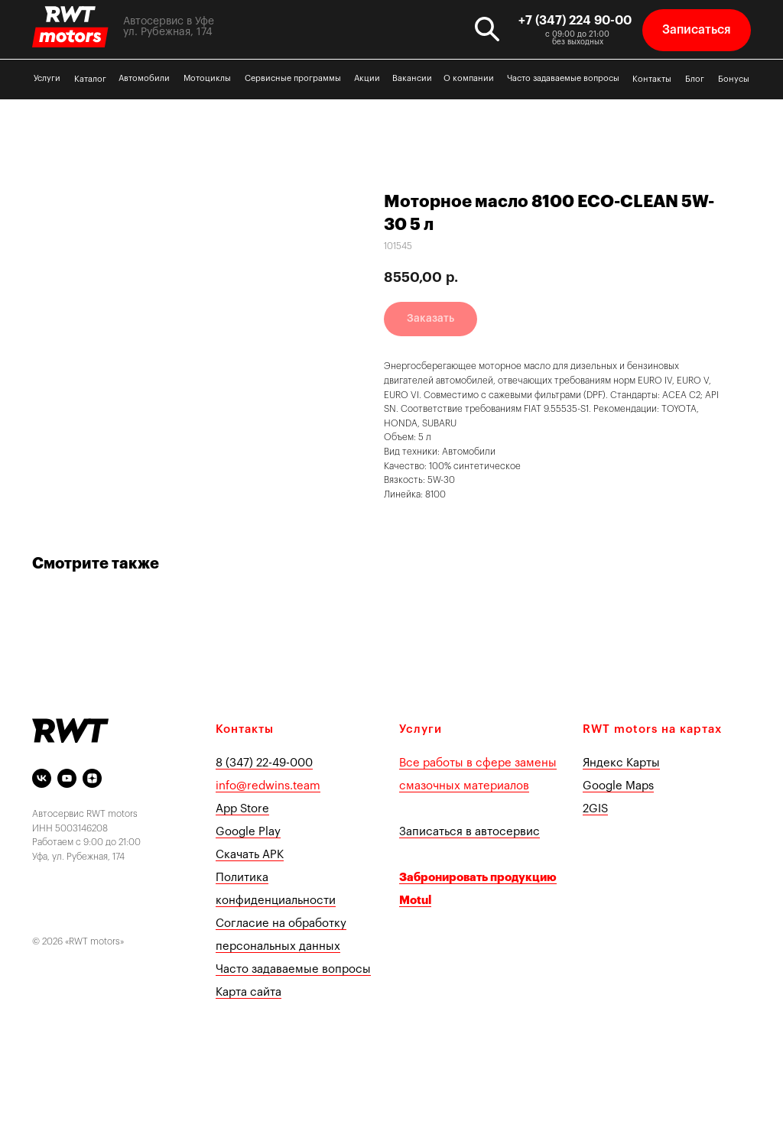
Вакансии (412, 78)
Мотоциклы (207, 78)
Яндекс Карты (621, 763)
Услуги (47, 78)
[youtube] (66, 778)
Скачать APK (250, 854)
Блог (694, 79)
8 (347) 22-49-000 (264, 763)
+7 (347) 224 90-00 (575, 21)
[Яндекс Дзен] (92, 778)
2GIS (595, 809)
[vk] (41, 778)
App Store (242, 809)
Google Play (248, 832)
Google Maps (618, 786)
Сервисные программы (293, 78)
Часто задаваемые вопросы (563, 78)
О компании (468, 78)
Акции (367, 78)
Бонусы (733, 79)
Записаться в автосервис (469, 832)
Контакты (651, 79)
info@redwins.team (268, 786)
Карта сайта (248, 992)
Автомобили (144, 78)
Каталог (90, 79)
